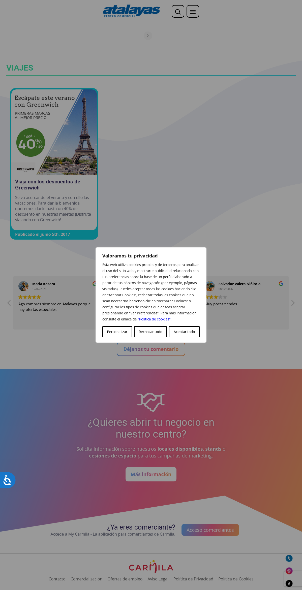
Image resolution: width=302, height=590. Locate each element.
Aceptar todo (184, 331)
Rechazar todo (150, 331)
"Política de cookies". (154, 319)
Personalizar (117, 331)
